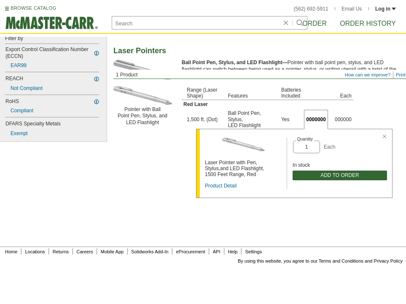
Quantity (305, 139)
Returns (61, 251)
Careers (84, 251)
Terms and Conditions (341, 260)
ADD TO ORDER (339, 175)
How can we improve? (367, 74)
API (216, 251)
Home (11, 251)
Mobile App (112, 251)
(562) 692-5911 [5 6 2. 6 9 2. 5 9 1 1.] (311, 9)
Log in (385, 9)
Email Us (351, 9)
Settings (253, 251)
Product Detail (221, 186)
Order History (368, 23)
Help (233, 251)
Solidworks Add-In (149, 251)
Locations (35, 251)
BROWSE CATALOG (33, 8)
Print (401, 74)
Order (314, 23)
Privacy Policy (388, 260)
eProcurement (190, 251)
